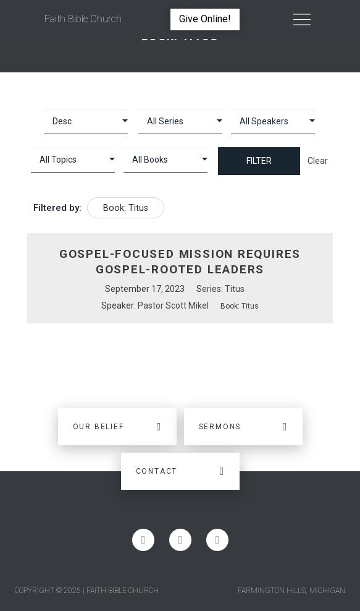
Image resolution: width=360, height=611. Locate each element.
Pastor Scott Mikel (173, 305)
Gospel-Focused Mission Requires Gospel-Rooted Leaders (180, 261)
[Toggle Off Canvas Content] (302, 19)
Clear (318, 161)
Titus (235, 289)
